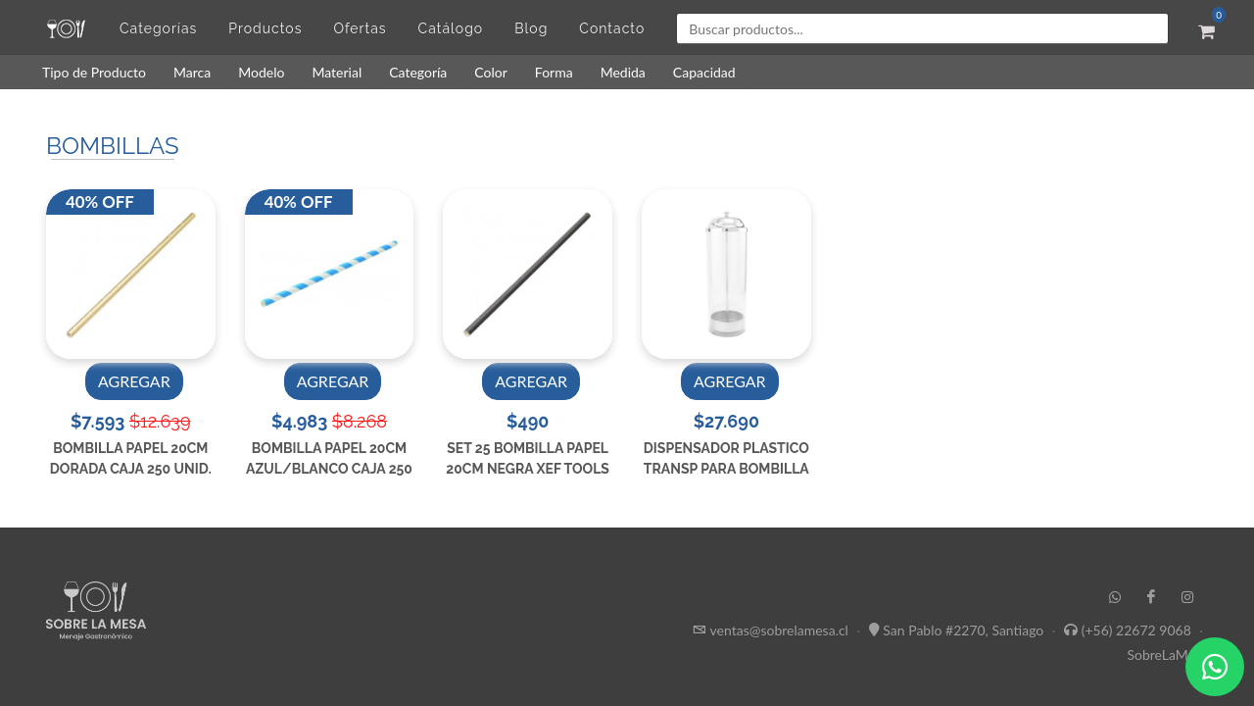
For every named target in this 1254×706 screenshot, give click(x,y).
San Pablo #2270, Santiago (963, 630)
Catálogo (451, 28)
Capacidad (704, 72)
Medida (623, 72)
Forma (554, 72)
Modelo (261, 72)
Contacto (612, 28)
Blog (531, 28)
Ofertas (359, 28)
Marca (192, 72)
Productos (265, 28)
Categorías (158, 28)
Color (490, 72)
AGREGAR (134, 381)
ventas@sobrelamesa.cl (779, 630)
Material (337, 72)
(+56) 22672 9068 (1136, 630)
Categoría (418, 72)
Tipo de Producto (94, 72)
